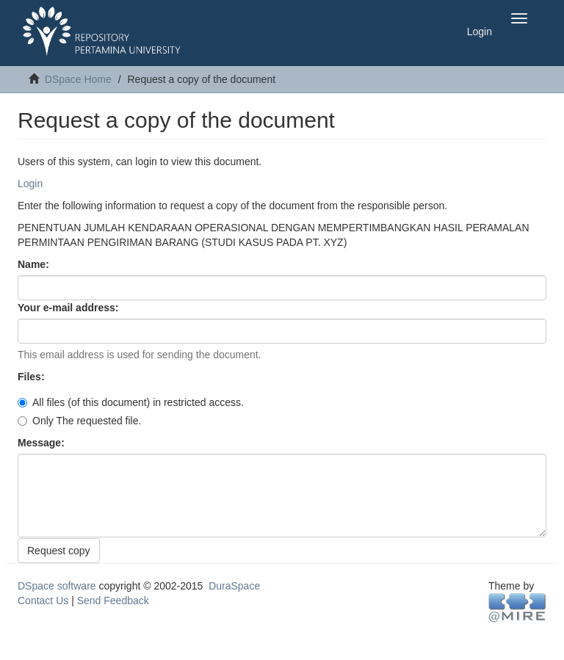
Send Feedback (113, 600)
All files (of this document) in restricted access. (131, 402)
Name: (35, 264)
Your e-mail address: (69, 307)
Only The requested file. (79, 421)
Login (30, 183)
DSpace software (57, 586)
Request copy (58, 550)
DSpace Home (78, 79)
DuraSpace (234, 586)
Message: (43, 443)
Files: (32, 376)
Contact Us (43, 600)
